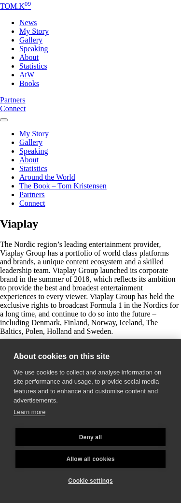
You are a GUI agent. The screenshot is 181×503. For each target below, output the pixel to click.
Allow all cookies (90, 459)
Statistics (33, 66)
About (29, 57)
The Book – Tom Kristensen (63, 186)
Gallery (30, 40)
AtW (26, 75)
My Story (34, 31)
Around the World (47, 177)
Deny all (90, 437)
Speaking (33, 48)
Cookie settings (90, 480)
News (28, 22)
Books (29, 83)
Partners (12, 100)
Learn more (29, 412)
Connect (13, 108)
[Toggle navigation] (4, 117)
